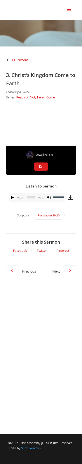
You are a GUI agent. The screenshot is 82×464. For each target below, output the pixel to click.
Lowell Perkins (44, 155)
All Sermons (17, 60)
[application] (37, 197)
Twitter (42, 250)
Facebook (20, 250)
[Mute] (49, 197)
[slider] (31, 197)
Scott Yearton (31, 448)
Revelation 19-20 (48, 215)
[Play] (12, 197)
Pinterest (63, 250)
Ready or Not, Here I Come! (36, 97)
